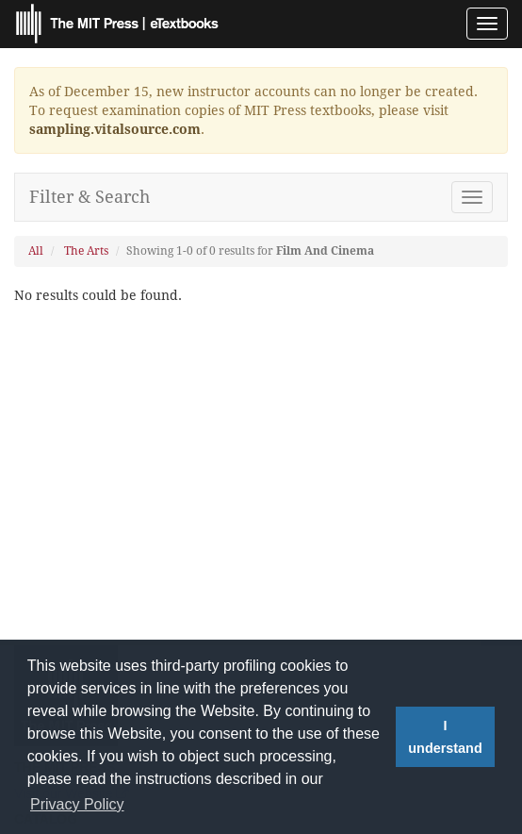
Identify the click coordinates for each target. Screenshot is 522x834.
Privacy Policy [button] (77, 804)
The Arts (86, 251)
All (35, 251)
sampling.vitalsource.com (115, 129)
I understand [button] (444, 737)
